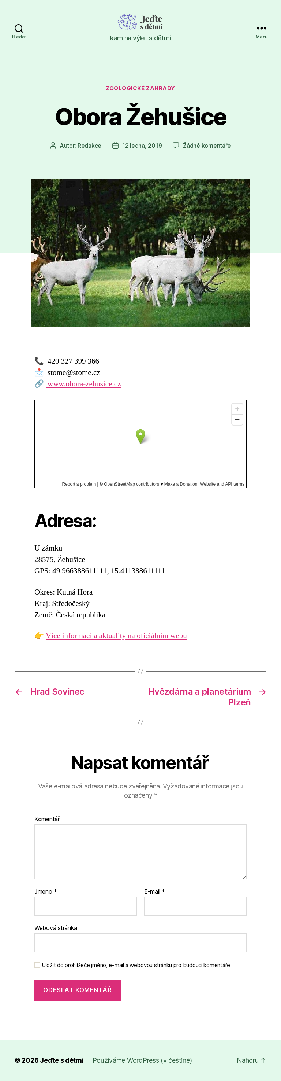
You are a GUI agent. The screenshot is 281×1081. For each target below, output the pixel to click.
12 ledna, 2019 (142, 145)
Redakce (89, 145)
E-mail (154, 892)
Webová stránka (55, 927)
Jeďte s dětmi (62, 1060)
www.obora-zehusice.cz (83, 384)
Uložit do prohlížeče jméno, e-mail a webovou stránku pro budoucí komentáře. (137, 965)
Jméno (45, 892)
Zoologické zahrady (140, 88)
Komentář (47, 819)
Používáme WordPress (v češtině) (142, 1060)
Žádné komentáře (207, 145)
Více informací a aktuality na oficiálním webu (116, 636)
